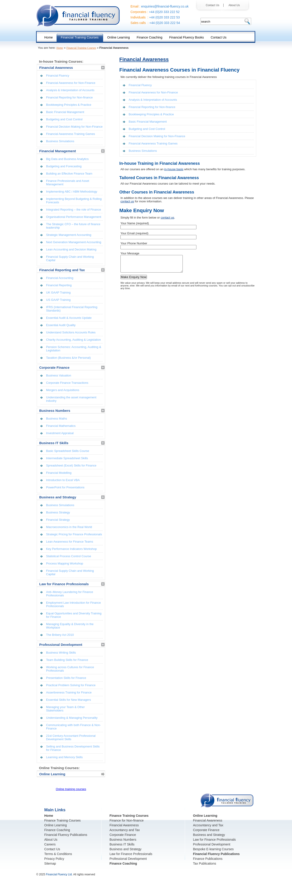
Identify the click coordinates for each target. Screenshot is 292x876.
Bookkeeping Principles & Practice (151, 114)
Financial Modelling (58, 472)
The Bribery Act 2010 (60, 634)
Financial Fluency (140, 85)
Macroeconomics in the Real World (69, 527)
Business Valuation (58, 375)
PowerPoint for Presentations (65, 487)
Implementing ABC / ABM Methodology (71, 191)
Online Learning (55, 825)
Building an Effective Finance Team (69, 173)
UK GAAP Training (58, 292)
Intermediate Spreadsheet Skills (67, 458)
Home (59, 47)
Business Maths (56, 418)
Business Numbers (123, 839)
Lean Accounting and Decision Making (71, 249)
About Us (233, 5)
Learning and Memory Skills (64, 757)
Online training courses (71, 789)
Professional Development (128, 859)
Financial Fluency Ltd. (59, 874)
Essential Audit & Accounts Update (68, 317)
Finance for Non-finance (126, 820)
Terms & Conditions (58, 854)
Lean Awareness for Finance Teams (69, 541)
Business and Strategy (125, 849)
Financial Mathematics (61, 426)
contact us (127, 201)
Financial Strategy (58, 519)
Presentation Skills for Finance (66, 678)
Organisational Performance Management (73, 217)
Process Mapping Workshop (64, 563)
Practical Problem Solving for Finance (71, 685)
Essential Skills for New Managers (68, 699)
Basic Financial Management (148, 121)
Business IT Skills (122, 844)
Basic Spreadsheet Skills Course (67, 451)
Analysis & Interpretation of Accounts (153, 99)
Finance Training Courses (62, 820)
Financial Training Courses (81, 47)
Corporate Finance (123, 835)
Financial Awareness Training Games (153, 143)
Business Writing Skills (61, 652)
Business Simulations (143, 150)
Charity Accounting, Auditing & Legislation (73, 339)
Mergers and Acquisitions (62, 390)
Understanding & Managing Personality (71, 717)
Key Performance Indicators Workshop (71, 549)
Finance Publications (207, 859)
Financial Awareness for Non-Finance (153, 92)
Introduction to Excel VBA (63, 480)
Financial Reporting (59, 285)
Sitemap (50, 863)
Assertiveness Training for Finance (68, 692)
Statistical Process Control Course (68, 556)
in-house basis (173, 169)
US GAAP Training (58, 299)
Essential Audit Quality (61, 325)
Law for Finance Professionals (131, 854)
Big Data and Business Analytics (67, 159)
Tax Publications (204, 863)
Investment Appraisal (60, 433)
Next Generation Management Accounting (73, 242)
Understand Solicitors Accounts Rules (71, 332)
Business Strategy (58, 512)
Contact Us (214, 5)
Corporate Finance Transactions (67, 382)
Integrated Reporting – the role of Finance (73, 209)
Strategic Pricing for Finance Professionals (74, 534)
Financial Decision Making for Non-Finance (157, 136)
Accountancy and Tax (125, 830)
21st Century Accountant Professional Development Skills (71, 737)
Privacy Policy (54, 859)
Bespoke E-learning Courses (213, 849)
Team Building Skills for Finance (67, 660)
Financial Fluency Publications (65, 835)
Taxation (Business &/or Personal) (68, 357)
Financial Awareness (144, 59)
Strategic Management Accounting (68, 235)
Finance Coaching (57, 830)
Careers (50, 844)
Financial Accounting (59, 278)
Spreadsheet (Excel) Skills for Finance (71, 465)
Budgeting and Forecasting (63, 166)
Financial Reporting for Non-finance (152, 107)
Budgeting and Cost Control (147, 129)
